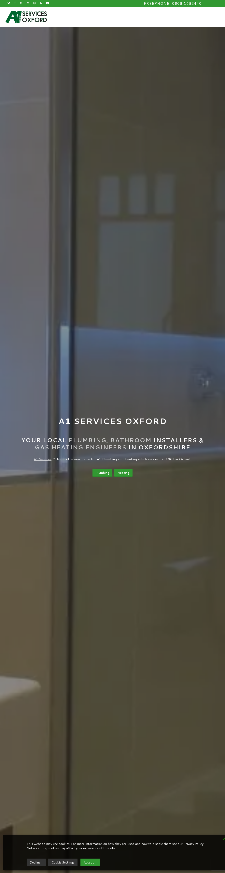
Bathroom (130, 440)
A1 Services (42, 458)
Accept (89, 862)
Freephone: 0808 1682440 (173, 3)
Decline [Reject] (35, 862)
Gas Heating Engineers (80, 447)
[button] (212, 17)
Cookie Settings (62, 862)
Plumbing (87, 440)
